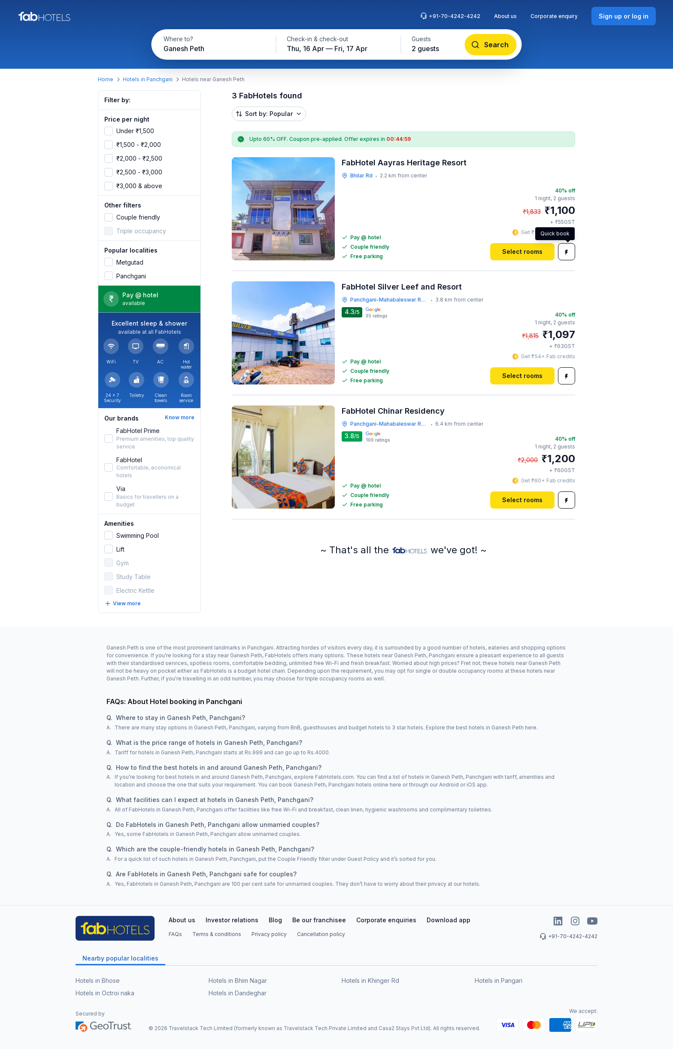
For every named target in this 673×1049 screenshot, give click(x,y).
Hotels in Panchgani (148, 79)
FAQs (175, 934)
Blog (275, 920)
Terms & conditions (216, 934)
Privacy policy (269, 934)
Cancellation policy (321, 934)
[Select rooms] (522, 251)
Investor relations (232, 920)
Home (105, 79)
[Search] (491, 44)
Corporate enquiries (386, 920)
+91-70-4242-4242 (450, 15)
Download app (448, 920)
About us (505, 16)
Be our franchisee (319, 920)
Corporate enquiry (554, 16)
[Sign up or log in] (623, 16)
